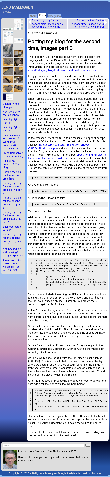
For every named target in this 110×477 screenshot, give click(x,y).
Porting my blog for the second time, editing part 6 (12, 202)
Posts (42, 15)
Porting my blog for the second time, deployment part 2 (12, 239)
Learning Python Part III (12, 121)
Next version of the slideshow (12, 113)
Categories (54, 16)
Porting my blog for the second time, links (12, 175)
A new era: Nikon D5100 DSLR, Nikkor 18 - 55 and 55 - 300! (12, 265)
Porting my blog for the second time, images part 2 (47, 24)
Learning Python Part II (12, 129)
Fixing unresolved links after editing (13, 154)
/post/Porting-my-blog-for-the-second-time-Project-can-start (63, 70)
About (33, 16)
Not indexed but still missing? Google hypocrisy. (13, 252)
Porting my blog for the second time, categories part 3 (12, 217)
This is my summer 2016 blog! (11, 164)
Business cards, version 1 (12, 228)
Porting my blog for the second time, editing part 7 (12, 188)
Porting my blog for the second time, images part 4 (88, 24)
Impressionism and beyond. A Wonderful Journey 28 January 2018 (11, 142)
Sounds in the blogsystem (11, 105)
